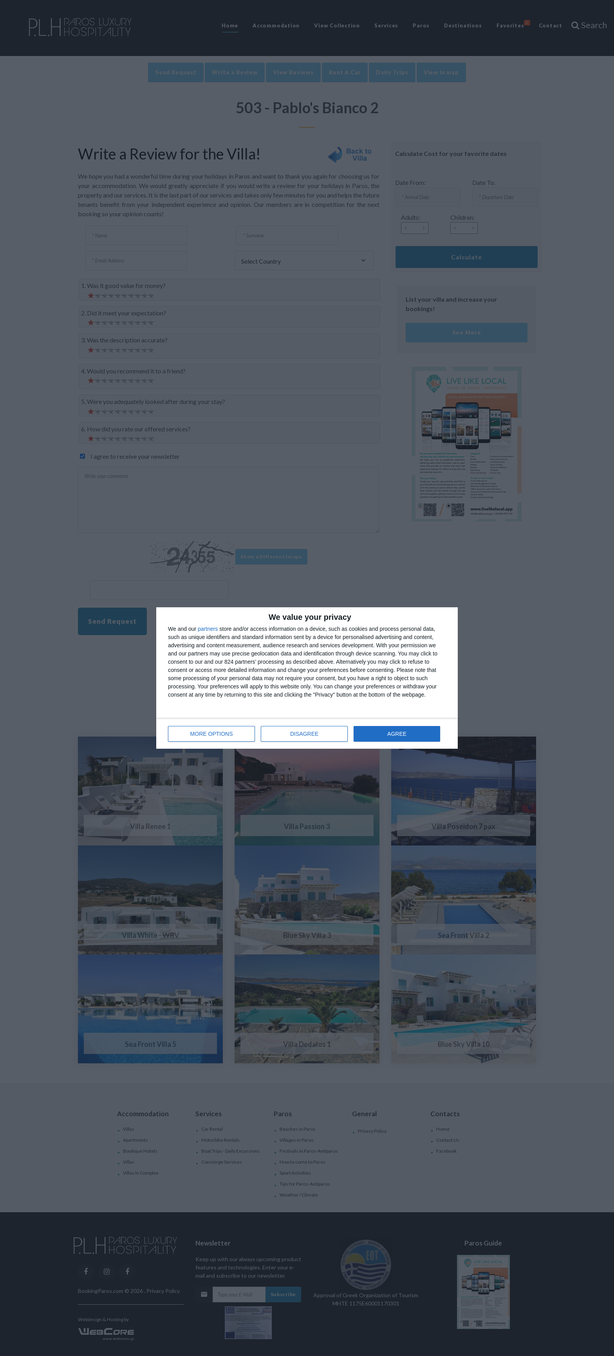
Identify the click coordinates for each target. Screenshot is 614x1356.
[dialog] (307, 678)
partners (208, 629)
